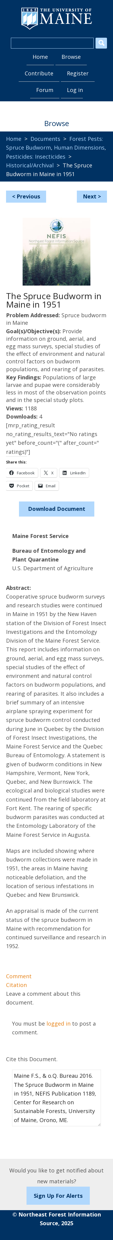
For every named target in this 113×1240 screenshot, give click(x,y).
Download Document (56, 508)
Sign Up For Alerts (58, 1195)
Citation (16, 985)
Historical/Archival (30, 165)
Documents (45, 138)
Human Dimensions (79, 147)
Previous (28, 196)
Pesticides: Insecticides (35, 156)
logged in (58, 1023)
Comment (19, 976)
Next (89, 196)
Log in (75, 89)
